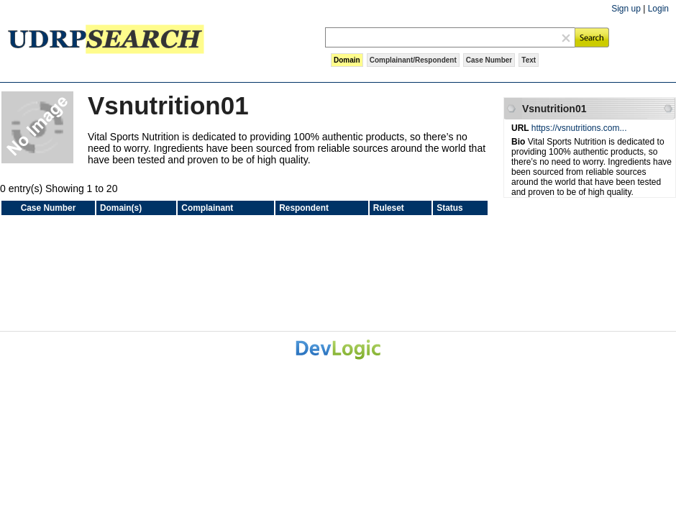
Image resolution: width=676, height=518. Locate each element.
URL (521, 128)
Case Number (489, 60)
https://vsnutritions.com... (579, 128)
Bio (519, 142)
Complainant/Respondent (413, 60)
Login (658, 9)
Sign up (626, 9)
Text (528, 60)
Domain (347, 60)
